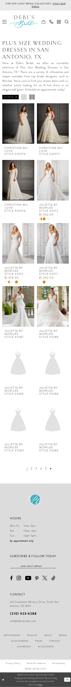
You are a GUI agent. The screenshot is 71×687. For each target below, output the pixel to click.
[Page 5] (46, 468)
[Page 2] (32, 468)
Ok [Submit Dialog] (67, 679)
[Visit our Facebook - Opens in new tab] (11, 578)
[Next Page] (51, 468)
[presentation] (18, 123)
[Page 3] (36, 468)
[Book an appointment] (59, 21)
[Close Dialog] (3, 680)
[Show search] (67, 21)
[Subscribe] (54, 566)
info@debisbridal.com (23, 621)
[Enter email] (33, 566)
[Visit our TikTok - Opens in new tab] (53, 578)
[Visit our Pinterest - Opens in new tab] (37, 578)
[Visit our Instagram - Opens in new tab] (19, 578)
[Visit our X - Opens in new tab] (44, 578)
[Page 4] (41, 468)
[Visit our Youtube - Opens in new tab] (28, 578)
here (40, 684)
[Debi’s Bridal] (27, 21)
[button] (4, 22)
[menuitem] (4, 22)
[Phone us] (51, 21)
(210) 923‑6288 (23, 613)
